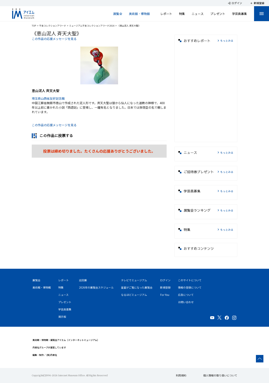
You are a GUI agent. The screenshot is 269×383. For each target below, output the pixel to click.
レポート (166, 14)
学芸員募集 (239, 14)
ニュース (198, 14)
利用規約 (181, 375)
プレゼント (217, 14)
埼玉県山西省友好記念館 (48, 98)
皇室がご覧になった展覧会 (136, 287)
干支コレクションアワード (52, 25)
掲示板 (62, 316)
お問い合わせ (186, 302)
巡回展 (83, 280)
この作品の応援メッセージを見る (54, 38)
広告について (186, 295)
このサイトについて (190, 280)
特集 (182, 14)
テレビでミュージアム (134, 280)
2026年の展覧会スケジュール (96, 287)
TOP (34, 25)
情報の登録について (190, 287)
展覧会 (117, 14)
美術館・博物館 (139, 14)
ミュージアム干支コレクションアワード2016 (92, 25)
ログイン (165, 280)
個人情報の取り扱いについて (220, 375)
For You (164, 295)
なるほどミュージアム (134, 295)
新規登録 (165, 287)
